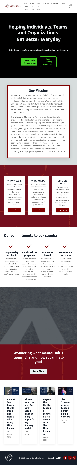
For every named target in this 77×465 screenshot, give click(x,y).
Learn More (14, 210)
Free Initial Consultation (30, 61)
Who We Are (26, 6)
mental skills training (51, 120)
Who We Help (38, 6)
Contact (63, 3)
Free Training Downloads (48, 62)
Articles (46, 3)
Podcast (54, 3)
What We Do (32, 6)
